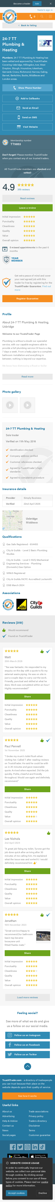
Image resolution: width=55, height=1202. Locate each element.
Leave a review (27, 207)
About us (7, 1111)
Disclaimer (34, 1125)
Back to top (27, 1066)
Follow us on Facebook (27, 1044)
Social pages (9, 1135)
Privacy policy (36, 1116)
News (5, 1130)
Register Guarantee (27, 298)
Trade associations (39, 1111)
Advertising (8, 1116)
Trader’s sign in (45, 9)
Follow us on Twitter (25, 1054)
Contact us (8, 1125)
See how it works (27, 1096)
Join (36, 3)
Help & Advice (10, 1120)
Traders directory (38, 1120)
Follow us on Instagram (27, 1035)
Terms (32, 1130)
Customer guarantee (39, 1135)
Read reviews (27, 198)
